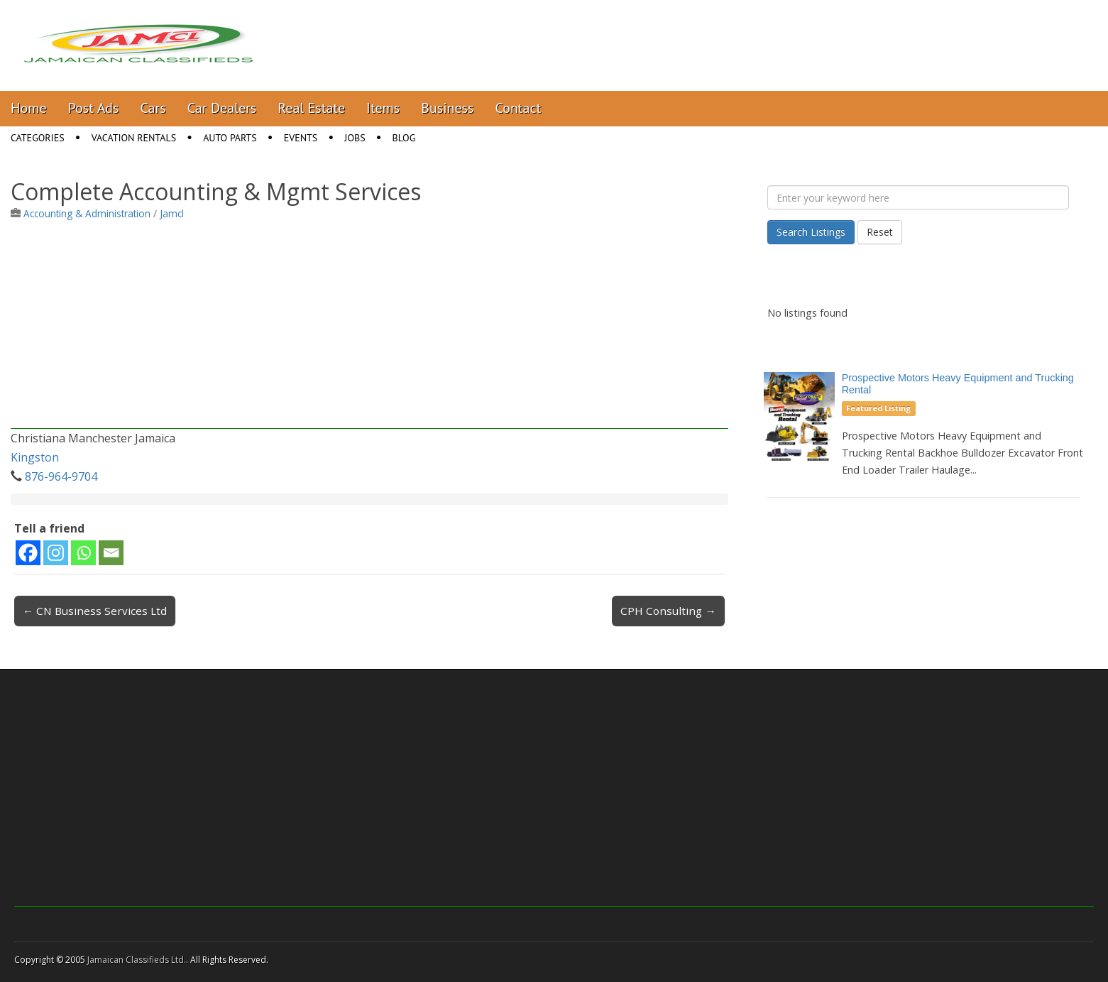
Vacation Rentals (134, 137)
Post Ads (93, 108)
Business (447, 108)
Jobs (354, 137)
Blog (404, 137)
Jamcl (172, 213)
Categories (38, 137)
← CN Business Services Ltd (95, 611)
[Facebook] (28, 552)
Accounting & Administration (86, 213)
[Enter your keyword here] (918, 197)
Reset (880, 232)
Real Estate (311, 108)
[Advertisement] (369, 329)
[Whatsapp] (83, 552)
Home (29, 108)
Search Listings (811, 232)
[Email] (111, 552)
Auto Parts (230, 137)
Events (301, 137)
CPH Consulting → (667, 611)
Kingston (35, 457)
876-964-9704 (61, 476)
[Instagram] (55, 552)
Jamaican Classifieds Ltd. (136, 960)
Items (383, 108)
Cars (153, 108)
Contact (518, 108)
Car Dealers (222, 108)
